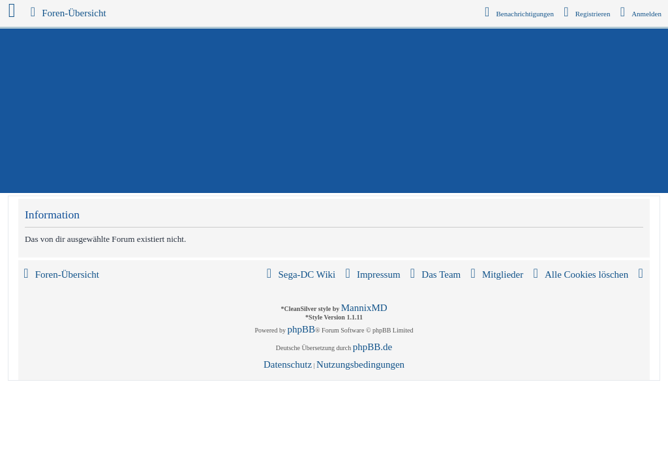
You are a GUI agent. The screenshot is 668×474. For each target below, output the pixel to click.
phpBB (302, 329)
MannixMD (364, 308)
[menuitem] (641, 14)
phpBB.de (372, 347)
